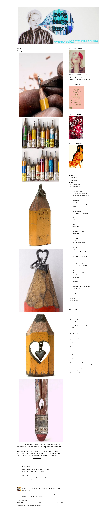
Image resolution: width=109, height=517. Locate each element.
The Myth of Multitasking (77, 366)
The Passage (73, 376)
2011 (72, 180)
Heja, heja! (73, 312)
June (74, 300)
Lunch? (74, 240)
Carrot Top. (75, 222)
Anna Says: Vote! (77, 263)
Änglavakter (73, 346)
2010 (72, 182)
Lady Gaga (72, 352)
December (75, 184)
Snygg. (74, 219)
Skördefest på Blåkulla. (80, 193)
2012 (72, 177)
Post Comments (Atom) (34, 505)
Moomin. (74, 235)
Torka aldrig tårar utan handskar (80, 314)
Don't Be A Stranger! (79, 242)
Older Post (59, 502)
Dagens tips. (76, 277)
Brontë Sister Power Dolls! (81, 195)
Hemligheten (73, 358)
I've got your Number (76, 317)
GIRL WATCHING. (76, 261)
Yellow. (74, 198)
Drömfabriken (73, 356)
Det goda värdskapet (75, 348)
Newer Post (20, 502)
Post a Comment (22, 500)
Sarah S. (74, 274)
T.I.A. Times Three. (78, 272)
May (73, 303)
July (74, 298)
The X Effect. (76, 291)
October (75, 189)
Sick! (73, 279)
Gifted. (74, 254)
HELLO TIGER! (26, 466)
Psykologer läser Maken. (80, 256)
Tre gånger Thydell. (78, 231)
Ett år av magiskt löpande (77, 370)
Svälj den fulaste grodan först (79, 368)
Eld (70, 336)
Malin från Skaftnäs (75, 334)
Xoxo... (74, 224)
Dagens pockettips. (78, 209)
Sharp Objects (73, 316)
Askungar (72, 342)
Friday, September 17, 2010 (32, 496)
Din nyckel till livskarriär (78, 326)
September (75, 191)
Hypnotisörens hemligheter (77, 362)
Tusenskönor (73, 344)
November (75, 186)
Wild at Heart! (76, 226)
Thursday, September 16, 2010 (33, 471)
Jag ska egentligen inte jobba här (80, 372)
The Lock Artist (74, 350)
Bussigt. (74, 229)
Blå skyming (73, 340)
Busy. (73, 270)
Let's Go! (75, 247)
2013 (72, 175)
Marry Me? (75, 202)
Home (40, 502)
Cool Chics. (75, 200)
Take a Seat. (76, 233)
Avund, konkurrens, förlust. (81, 293)
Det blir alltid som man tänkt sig (80, 364)
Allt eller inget (74, 338)
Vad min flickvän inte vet (77, 330)
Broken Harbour (74, 324)
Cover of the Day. (78, 288)
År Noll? (74, 249)
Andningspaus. (76, 238)
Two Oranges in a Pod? (79, 251)
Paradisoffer (73, 322)
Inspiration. (76, 284)
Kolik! (74, 217)
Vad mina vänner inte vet (77, 332)
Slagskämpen (73, 328)
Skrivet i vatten (74, 360)
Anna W (24, 486)
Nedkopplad (72, 354)
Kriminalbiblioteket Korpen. (81, 286)
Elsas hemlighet (74, 374)
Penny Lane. (75, 268)
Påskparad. (75, 281)
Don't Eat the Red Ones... (80, 265)
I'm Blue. (75, 258)
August (74, 296)
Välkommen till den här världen (79, 320)
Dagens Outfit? (76, 211)
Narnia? (74, 245)
